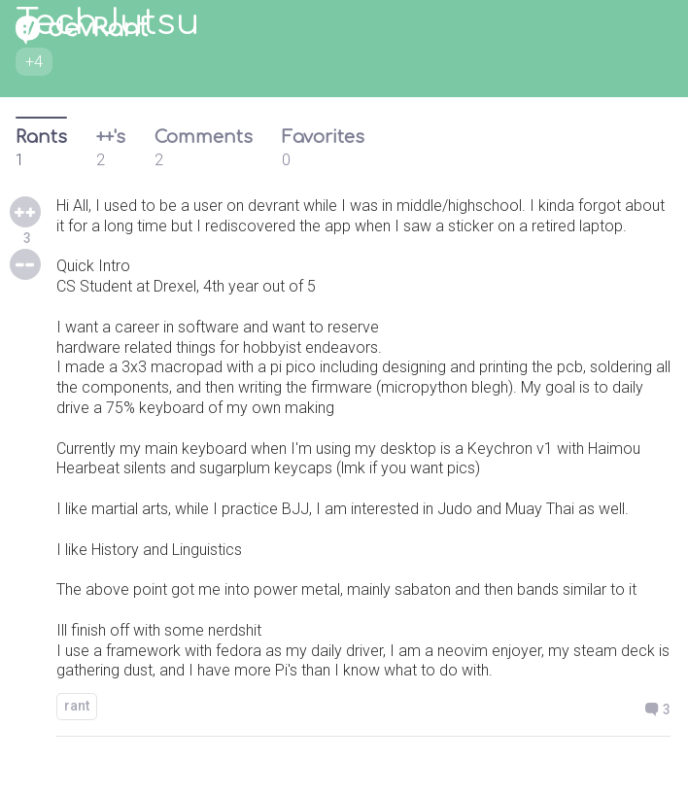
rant (76, 705)
